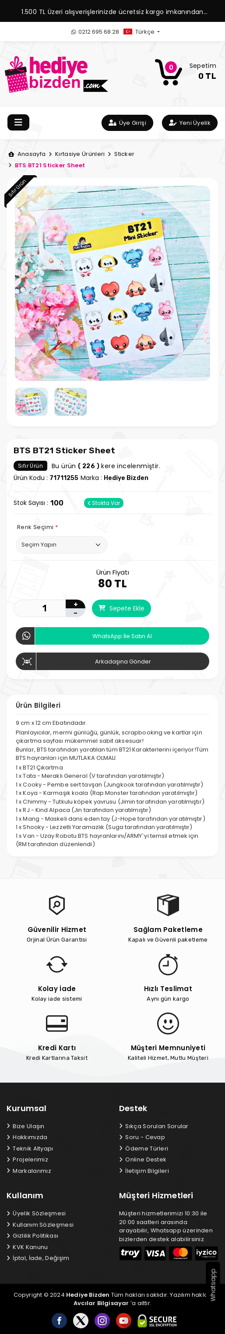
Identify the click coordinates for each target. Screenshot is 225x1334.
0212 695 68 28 (95, 32)
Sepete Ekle (121, 608)
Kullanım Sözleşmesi (40, 1225)
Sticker (121, 154)
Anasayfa (27, 154)
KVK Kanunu (27, 1247)
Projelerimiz (27, 1159)
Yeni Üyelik (190, 123)
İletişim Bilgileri (144, 1171)
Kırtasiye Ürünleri (77, 154)
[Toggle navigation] (18, 122)
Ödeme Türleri (143, 1148)
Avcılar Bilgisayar (101, 1303)
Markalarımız (29, 1171)
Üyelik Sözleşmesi (36, 1213)
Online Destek (142, 1159)
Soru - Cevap (142, 1137)
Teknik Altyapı (30, 1148)
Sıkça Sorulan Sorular (154, 1126)
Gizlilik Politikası (32, 1236)
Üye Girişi (127, 123)
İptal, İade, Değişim (38, 1258)
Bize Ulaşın (26, 1126)
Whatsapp (213, 1285)
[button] (148, 32)
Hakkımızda (27, 1137)
